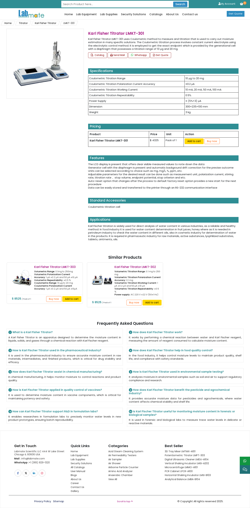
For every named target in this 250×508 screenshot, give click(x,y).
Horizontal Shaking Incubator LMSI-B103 (188, 475)
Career (75, 483)
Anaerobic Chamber (120, 475)
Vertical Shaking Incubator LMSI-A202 (187, 463)
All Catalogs (78, 467)
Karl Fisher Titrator (45, 23)
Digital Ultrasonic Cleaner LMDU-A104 (187, 459)
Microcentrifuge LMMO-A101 (181, 467)
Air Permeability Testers (122, 455)
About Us (172, 14)
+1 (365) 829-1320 (32, 462)
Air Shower (114, 463)
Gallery (75, 491)
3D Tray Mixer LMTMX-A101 (180, 451)
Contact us (190, 14)
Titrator (23, 23)
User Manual (78, 471)
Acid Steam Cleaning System (125, 451)
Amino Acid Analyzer (120, 471)
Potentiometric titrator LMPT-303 (185, 455)
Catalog (97, 55)
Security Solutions (133, 14)
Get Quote (235, 11)
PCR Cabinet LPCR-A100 (179, 471)
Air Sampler (115, 459)
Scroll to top (125, 501)
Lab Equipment (86, 14)
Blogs (74, 475)
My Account (226, 3)
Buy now (212, 141)
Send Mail (117, 55)
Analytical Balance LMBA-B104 (182, 479)
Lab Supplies (109, 14)
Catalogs (156, 14)
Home (69, 14)
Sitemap (58, 501)
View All (112, 479)
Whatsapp (139, 55)
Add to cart (194, 141)
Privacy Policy (42, 501)
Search (180, 4)
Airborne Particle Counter (123, 467)
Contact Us (77, 487)
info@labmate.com (29, 458)
